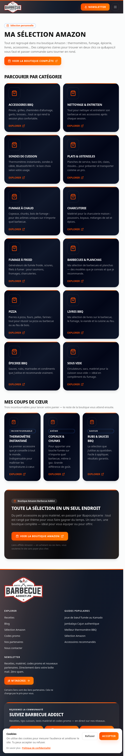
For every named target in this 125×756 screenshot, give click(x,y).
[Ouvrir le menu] (115, 7)
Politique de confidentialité (36, 748)
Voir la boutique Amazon (40, 536)
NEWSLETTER (95, 7)
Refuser (90, 736)
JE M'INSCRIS (19, 680)
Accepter (109, 736)
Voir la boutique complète (33, 61)
